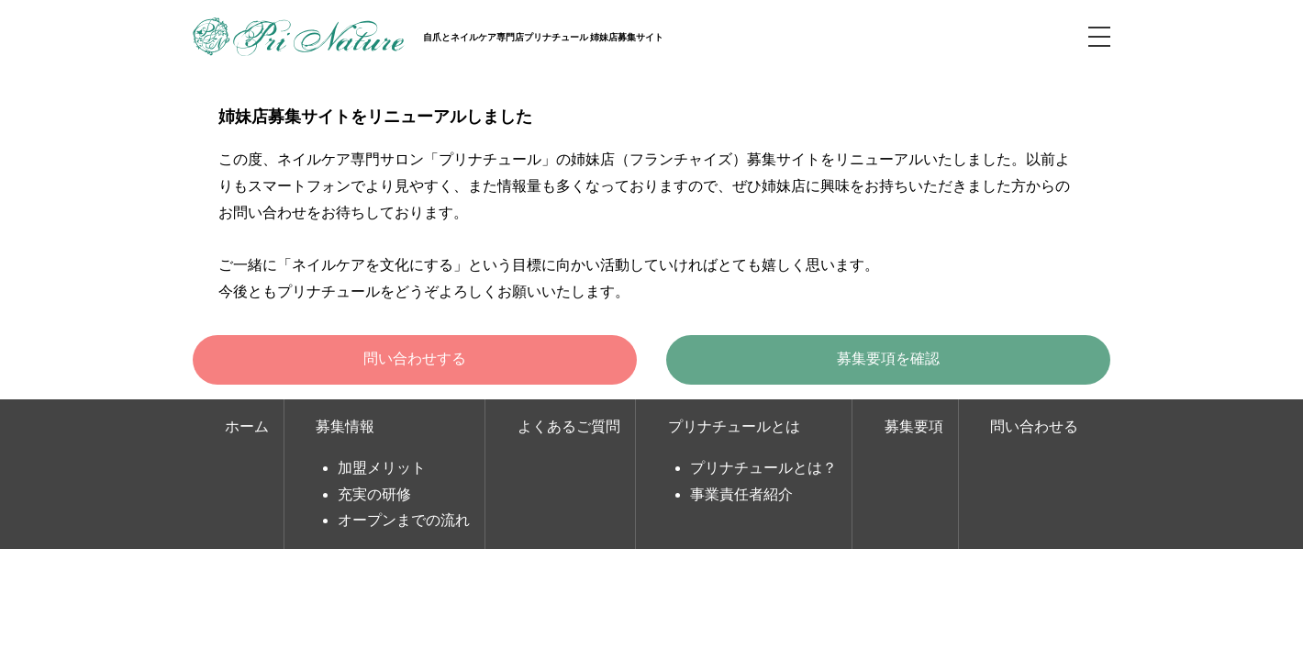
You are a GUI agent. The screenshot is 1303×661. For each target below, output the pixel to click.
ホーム (247, 426)
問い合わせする (414, 358)
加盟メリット (382, 468)
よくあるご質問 (569, 426)
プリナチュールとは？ (763, 468)
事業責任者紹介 (741, 494)
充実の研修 (374, 494)
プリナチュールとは (734, 426)
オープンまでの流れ (404, 520)
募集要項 (914, 426)
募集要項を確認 (888, 358)
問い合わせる (1034, 426)
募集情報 (345, 426)
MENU (1099, 37)
